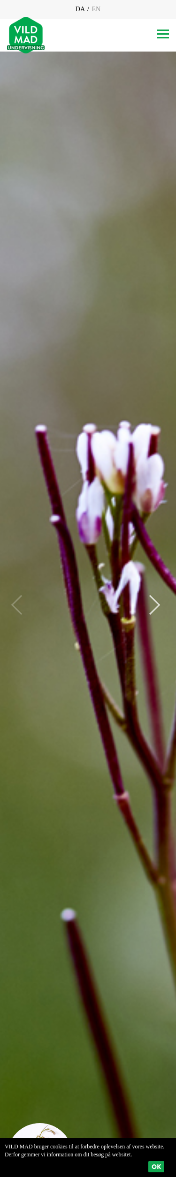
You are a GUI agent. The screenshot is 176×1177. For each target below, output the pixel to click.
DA (81, 9)
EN (95, 9)
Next (150, 605)
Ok (156, 1166)
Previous (21, 605)
